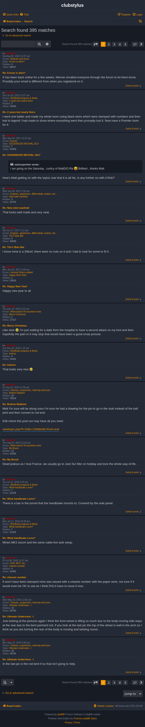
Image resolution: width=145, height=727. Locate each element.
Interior (12, 353)
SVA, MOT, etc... (18, 563)
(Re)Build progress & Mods (23, 98)
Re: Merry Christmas (14, 325)
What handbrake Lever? (21, 487)
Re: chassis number (14, 577)
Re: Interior (9, 365)
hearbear (10, 53)
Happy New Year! (18, 275)
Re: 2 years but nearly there (18, 112)
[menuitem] (24, 14)
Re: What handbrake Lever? (18, 498)
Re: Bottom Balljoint (14, 404)
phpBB (60, 714)
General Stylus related (21, 272)
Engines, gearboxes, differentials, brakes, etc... (33, 194)
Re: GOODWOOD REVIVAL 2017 (21, 155)
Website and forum (19, 59)
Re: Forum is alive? (13, 72)
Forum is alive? (16, 61)
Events (13, 141)
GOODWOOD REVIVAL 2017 (24, 143)
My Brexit (14, 448)
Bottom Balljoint (17, 393)
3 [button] (114, 44)
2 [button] (108, 44)
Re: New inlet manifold (15, 207)
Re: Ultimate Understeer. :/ (18, 616)
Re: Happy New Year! (14, 286)
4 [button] (120, 44)
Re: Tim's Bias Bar (13, 247)
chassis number (17, 566)
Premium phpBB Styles (85, 718)
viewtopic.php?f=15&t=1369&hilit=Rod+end (30, 429)
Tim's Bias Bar (16, 236)
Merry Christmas (17, 314)
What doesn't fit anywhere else (25, 311)
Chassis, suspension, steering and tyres (30, 390)
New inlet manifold (18, 196)
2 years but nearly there (21, 101)
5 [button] (125, 44)
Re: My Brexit (10, 459)
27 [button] (135, 44)
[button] (95, 44)
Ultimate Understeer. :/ (20, 605)
